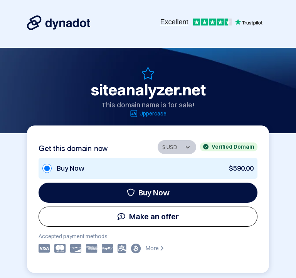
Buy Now (148, 192)
